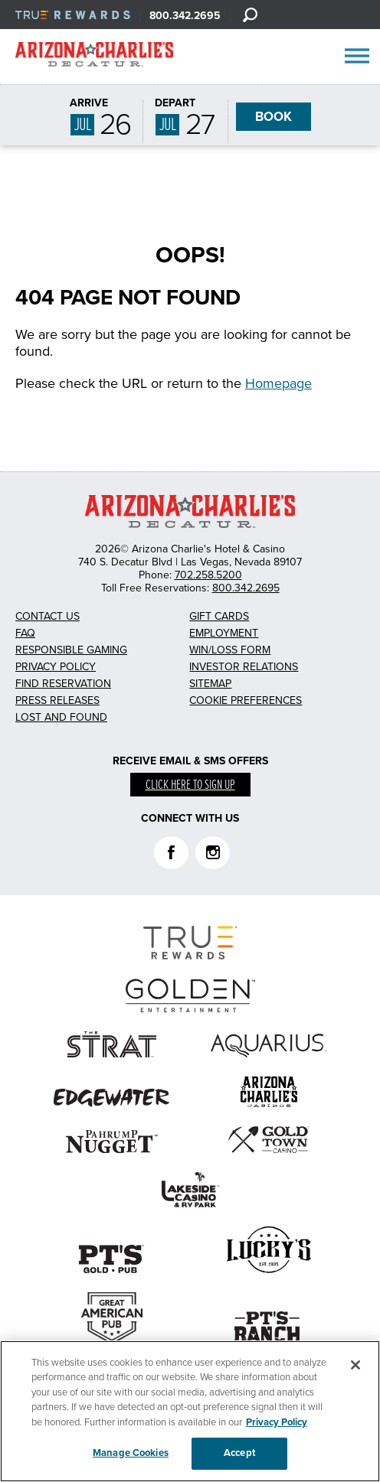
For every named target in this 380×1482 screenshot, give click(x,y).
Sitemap (210, 683)
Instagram (212, 852)
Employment (223, 633)
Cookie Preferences (245, 700)
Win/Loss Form (229, 649)
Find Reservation (63, 683)
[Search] (249, 14)
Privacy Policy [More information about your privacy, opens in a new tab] (276, 1422)
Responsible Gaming (71, 649)
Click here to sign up (190, 785)
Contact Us (47, 616)
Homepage (278, 383)
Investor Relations (243, 666)
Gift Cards (219, 616)
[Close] (355, 1365)
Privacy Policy (55, 666)
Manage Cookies (131, 1453)
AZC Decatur (94, 57)
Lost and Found (61, 717)
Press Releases (57, 700)
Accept (239, 1453)
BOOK (273, 117)
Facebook (171, 852)
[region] (190, 1411)
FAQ (25, 633)
